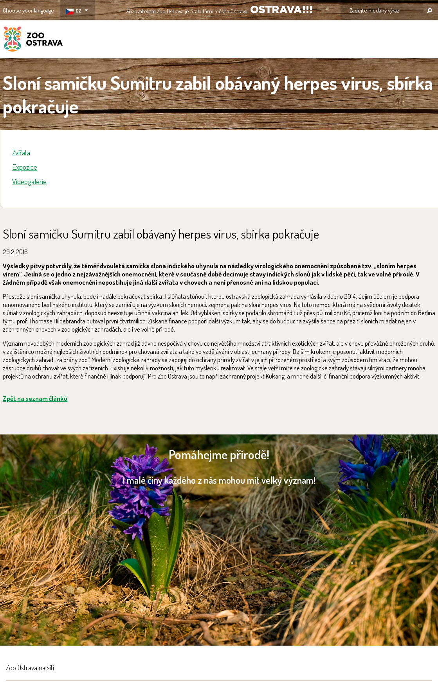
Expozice (24, 167)
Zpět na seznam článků (35, 398)
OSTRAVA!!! (281, 9)
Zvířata (21, 152)
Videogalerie (29, 181)
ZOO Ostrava (33, 40)
